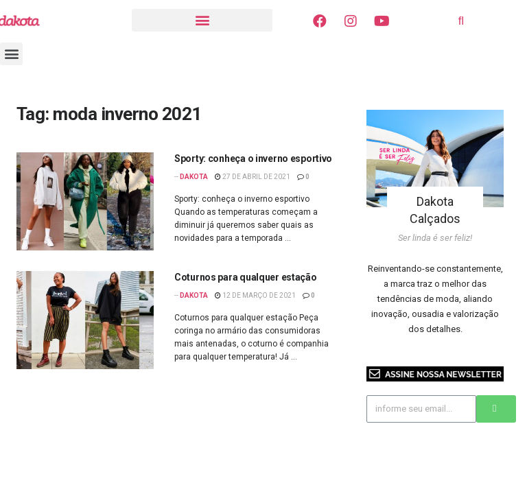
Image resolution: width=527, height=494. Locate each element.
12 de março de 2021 (255, 295)
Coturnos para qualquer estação (245, 277)
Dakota (194, 176)
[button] (202, 20)
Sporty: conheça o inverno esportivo (253, 158)
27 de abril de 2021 (252, 176)
